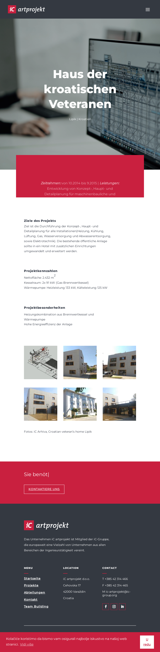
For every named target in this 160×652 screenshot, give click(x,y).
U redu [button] (147, 642)
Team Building (36, 606)
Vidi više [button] (27, 644)
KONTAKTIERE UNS (44, 489)
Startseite (32, 578)
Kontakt (31, 599)
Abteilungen (34, 592)
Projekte (31, 585)
